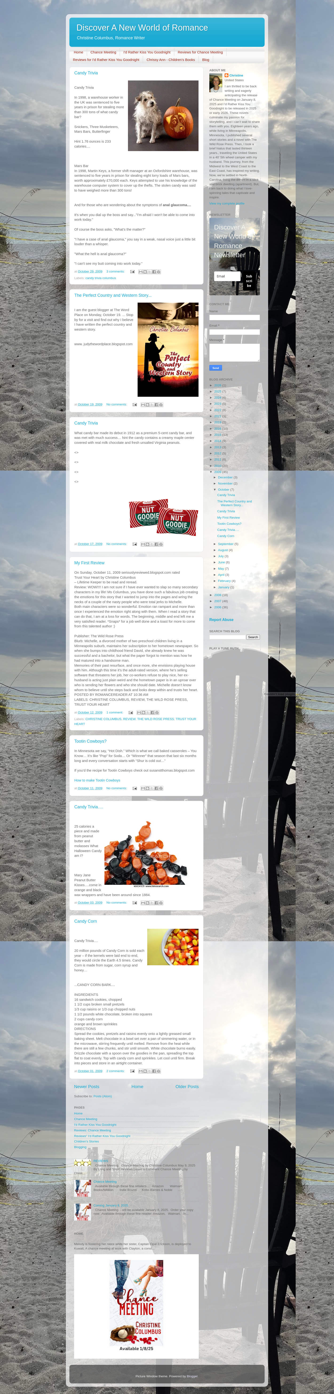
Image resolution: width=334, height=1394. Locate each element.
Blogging (80, 1147)
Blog (205, 60)
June (222, 562)
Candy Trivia (86, 73)
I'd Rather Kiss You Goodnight (147, 52)
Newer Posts (86, 1086)
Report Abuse (221, 620)
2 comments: (116, 1071)
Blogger (192, 1376)
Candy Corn (85, 921)
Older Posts (187, 1086)
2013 (218, 447)
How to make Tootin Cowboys (97, 780)
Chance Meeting (103, 52)
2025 (218, 391)
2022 (218, 410)
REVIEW (129, 719)
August (223, 550)
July (221, 556)
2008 (218, 595)
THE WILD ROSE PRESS (155, 719)
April (221, 575)
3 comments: (116, 271)
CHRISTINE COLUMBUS (103, 719)
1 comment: (115, 712)
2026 (218, 385)
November (226, 483)
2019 (218, 422)
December (226, 477)
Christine (236, 75)
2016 (218, 428)
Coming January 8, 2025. (111, 1205)
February (225, 581)
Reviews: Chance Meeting (92, 1130)
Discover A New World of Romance (142, 27)
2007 (218, 601)
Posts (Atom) (103, 1096)
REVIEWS (100, 1161)
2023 (218, 403)
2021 (218, 416)
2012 (218, 453)
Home (78, 52)
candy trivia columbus (100, 278)
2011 (218, 459)
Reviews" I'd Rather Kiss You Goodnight (102, 1136)
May (221, 568)
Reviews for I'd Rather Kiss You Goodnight (106, 60)
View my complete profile (227, 203)
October (224, 489)
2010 (218, 466)
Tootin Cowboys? (90, 741)
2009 (218, 472)
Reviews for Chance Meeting (200, 52)
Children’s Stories (86, 1141)
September (226, 544)
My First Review (89, 563)
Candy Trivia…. (88, 807)
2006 (218, 607)
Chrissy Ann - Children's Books (171, 60)
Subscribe (249, 281)
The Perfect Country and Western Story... (112, 295)
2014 (218, 441)
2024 (218, 397)
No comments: (117, 404)
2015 (218, 435)
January (224, 587)
